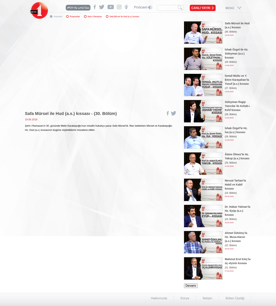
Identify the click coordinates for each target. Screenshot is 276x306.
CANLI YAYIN (200, 8)
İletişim (207, 298)
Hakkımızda (159, 298)
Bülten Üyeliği (235, 298)
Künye (185, 298)
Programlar (75, 16)
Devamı (191, 285)
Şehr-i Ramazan (95, 16)
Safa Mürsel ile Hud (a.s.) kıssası (124, 16)
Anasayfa (58, 16)
